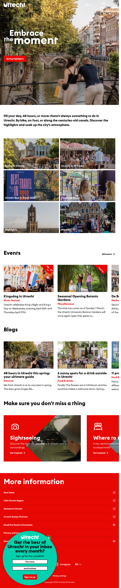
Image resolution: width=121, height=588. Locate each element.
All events (108, 254)
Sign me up (29, 577)
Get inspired (18, 453)
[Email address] (30, 568)
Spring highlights (15, 58)
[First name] (30, 562)
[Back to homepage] (14, 4)
